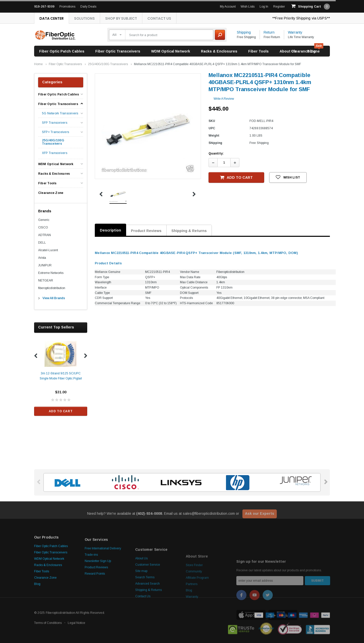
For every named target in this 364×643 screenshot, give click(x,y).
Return (269, 32)
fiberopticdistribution (51, 288)
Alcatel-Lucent (48, 250)
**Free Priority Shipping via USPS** (301, 18)
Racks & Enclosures (219, 51)
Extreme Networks (50, 273)
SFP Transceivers (54, 122)
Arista (42, 258)
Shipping (244, 32)
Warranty (295, 32)
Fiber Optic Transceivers (117, 51)
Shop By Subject (121, 18)
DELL (42, 242)
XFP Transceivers (54, 153)
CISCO (43, 227)
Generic (43, 220)
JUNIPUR (45, 265)
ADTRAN (44, 235)
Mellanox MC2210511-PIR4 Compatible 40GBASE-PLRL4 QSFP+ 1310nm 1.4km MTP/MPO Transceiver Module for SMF (217, 64)
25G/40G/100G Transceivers (108, 64)
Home (38, 64)
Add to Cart (61, 411)
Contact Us (159, 18)
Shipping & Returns (189, 231)
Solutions (84, 18)
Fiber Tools (258, 51)
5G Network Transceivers (60, 113)
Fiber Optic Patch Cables (61, 51)
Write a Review (224, 98)
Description (110, 230)
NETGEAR (45, 280)
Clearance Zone (305, 51)
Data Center (51, 18)
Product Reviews (146, 231)
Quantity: (216, 153)
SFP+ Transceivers (55, 132)
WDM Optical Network (170, 51)
